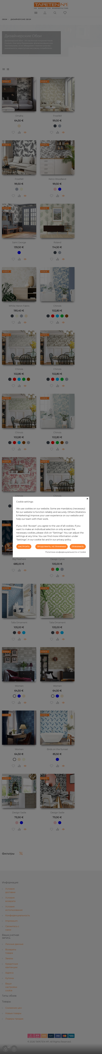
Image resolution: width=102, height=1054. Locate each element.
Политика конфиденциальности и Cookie (65, 552)
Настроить (23, 547)
